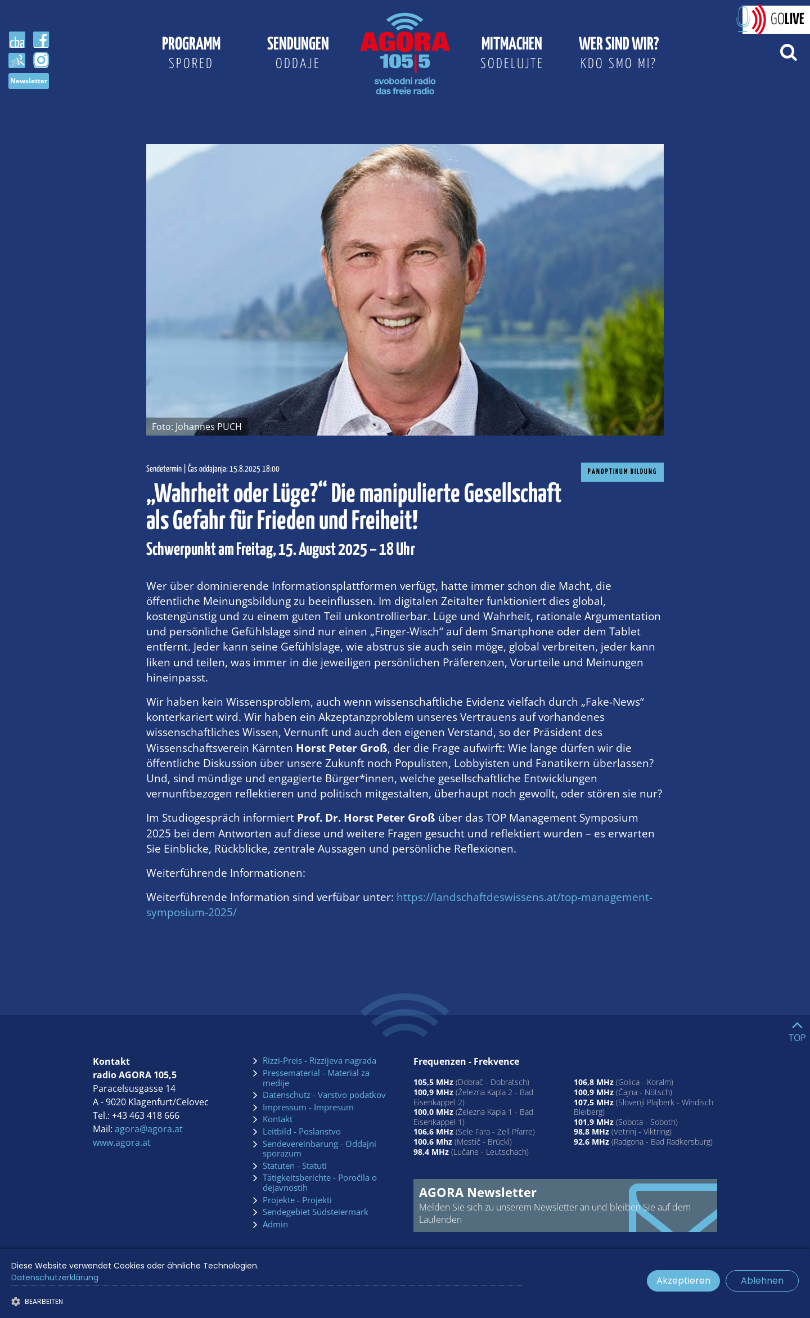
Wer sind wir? (619, 55)
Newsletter (28, 81)
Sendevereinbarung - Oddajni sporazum (319, 1149)
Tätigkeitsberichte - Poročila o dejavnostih (320, 1183)
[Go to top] (797, 1028)
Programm (191, 55)
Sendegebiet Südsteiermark (315, 1212)
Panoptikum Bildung (622, 472)
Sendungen (298, 55)
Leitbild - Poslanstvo (302, 1132)
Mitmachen (512, 55)
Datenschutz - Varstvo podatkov (324, 1095)
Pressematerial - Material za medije (316, 1078)
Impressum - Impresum (308, 1107)
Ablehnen (762, 1280)
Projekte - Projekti (297, 1200)
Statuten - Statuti (295, 1166)
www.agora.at (122, 1142)
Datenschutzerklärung (54, 1277)
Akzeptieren (683, 1280)
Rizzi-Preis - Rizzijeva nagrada (319, 1061)
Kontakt (277, 1119)
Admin (275, 1225)
